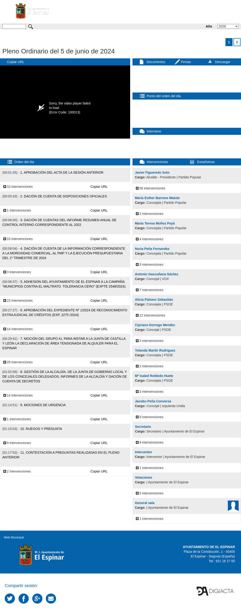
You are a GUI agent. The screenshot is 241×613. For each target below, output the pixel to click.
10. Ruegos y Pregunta (41, 429)
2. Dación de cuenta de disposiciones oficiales (63, 196)
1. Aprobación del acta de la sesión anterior (61, 172)
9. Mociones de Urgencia (43, 405)
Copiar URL (15, 62)
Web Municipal (14, 537)
